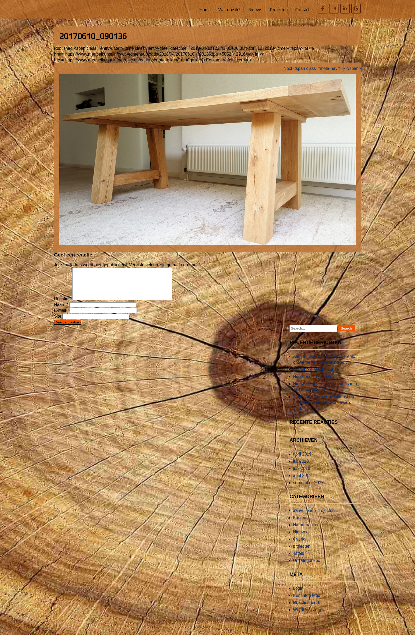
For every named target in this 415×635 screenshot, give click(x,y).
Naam (61, 311)
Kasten (299, 524)
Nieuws (255, 9)
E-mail (61, 316)
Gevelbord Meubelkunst (315, 375)
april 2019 (302, 460)
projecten (301, 552)
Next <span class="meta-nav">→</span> (322, 68)
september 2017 (308, 489)
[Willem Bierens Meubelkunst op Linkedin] (345, 8)
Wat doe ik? (229, 9)
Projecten (279, 9)
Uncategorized (306, 567)
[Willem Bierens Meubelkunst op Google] (356, 8)
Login (298, 594)
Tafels (298, 559)
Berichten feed (306, 602)
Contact (302, 9)
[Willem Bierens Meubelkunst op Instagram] (334, 8)
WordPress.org (307, 616)
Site (57, 322)
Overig (299, 545)
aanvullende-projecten (314, 517)
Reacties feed (306, 609)
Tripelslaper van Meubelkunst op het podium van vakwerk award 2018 (323, 409)
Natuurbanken (306, 531)
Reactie (62, 305)
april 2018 (302, 482)
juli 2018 (301, 467)
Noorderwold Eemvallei (315, 383)
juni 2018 (301, 474)
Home (205, 9)
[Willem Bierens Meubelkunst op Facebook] (322, 8)
